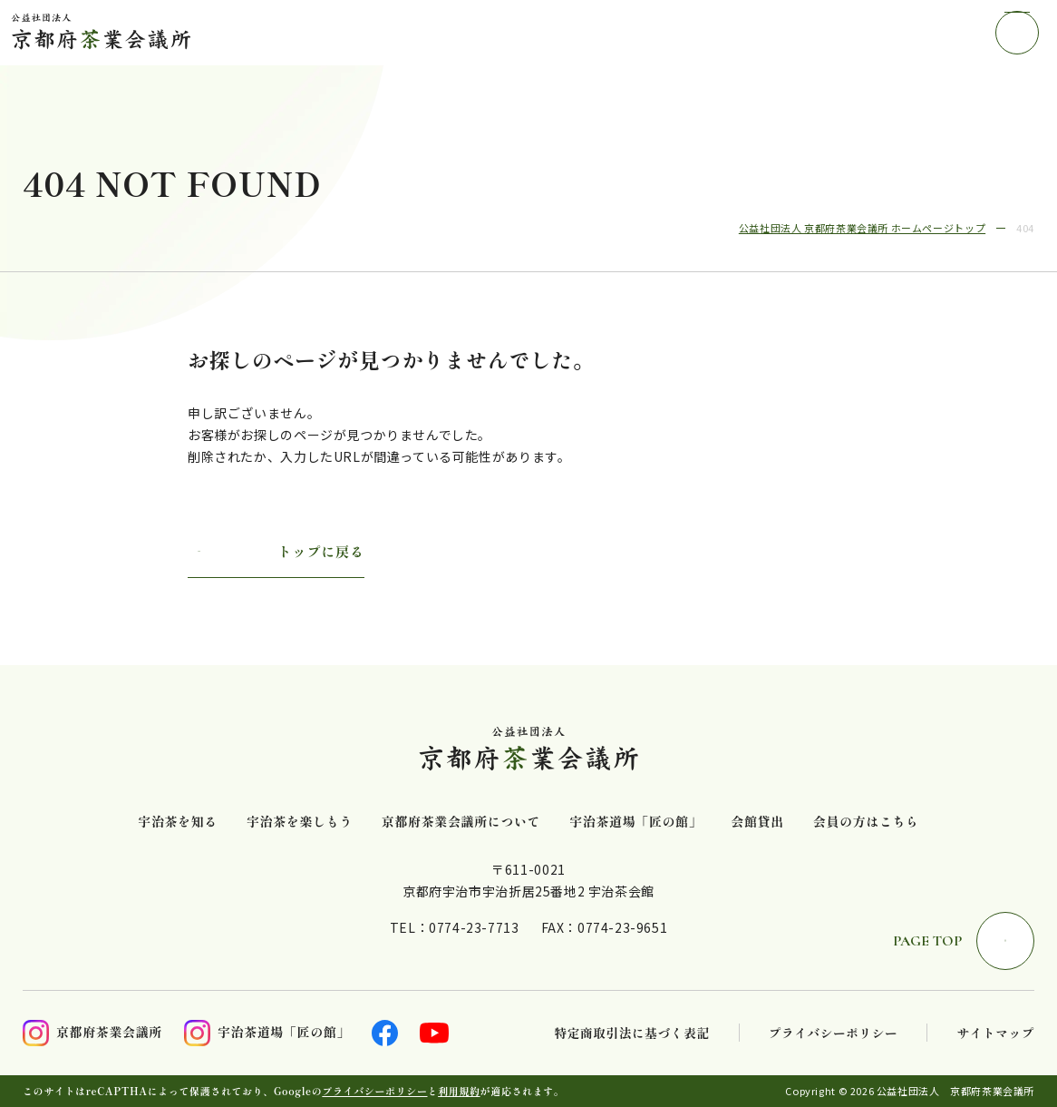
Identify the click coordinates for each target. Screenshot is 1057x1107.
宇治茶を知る (178, 821)
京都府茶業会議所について (461, 821)
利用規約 (459, 1090)
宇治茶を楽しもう (300, 821)
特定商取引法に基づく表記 (631, 1033)
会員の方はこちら (866, 821)
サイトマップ (995, 1033)
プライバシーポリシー (833, 1033)
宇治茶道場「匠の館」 (635, 821)
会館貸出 (757, 821)
